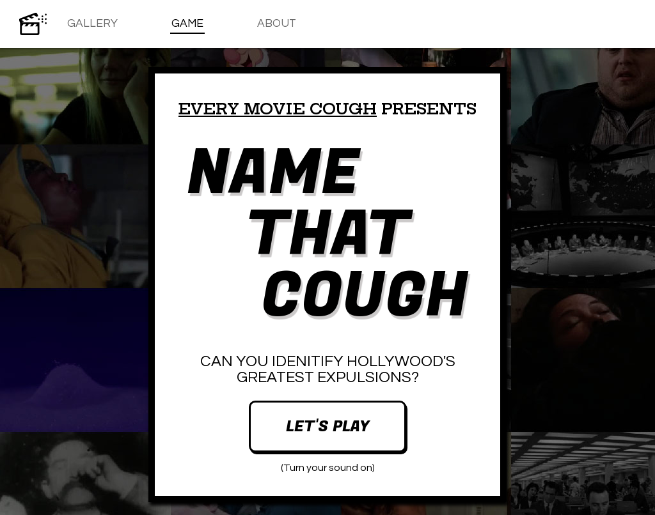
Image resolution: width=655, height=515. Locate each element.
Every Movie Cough (277, 108)
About (276, 23)
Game (187, 23)
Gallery (92, 23)
